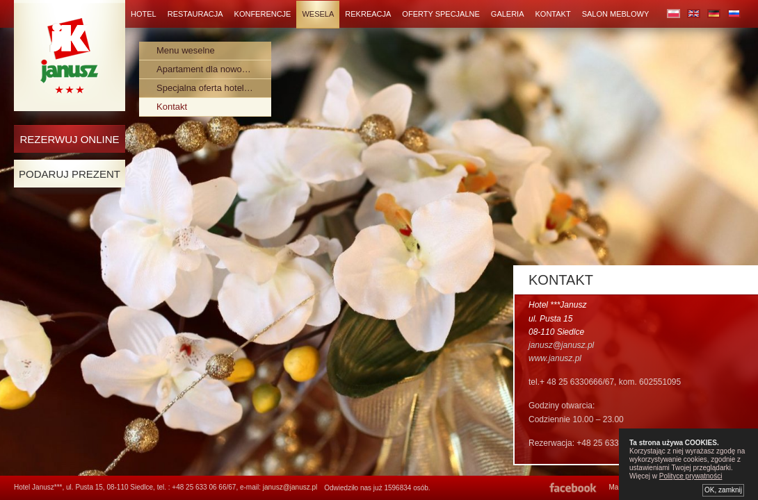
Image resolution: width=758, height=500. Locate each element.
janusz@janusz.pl (290, 487)
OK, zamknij (723, 490)
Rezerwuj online (69, 139)
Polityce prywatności (691, 476)
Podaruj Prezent (69, 174)
